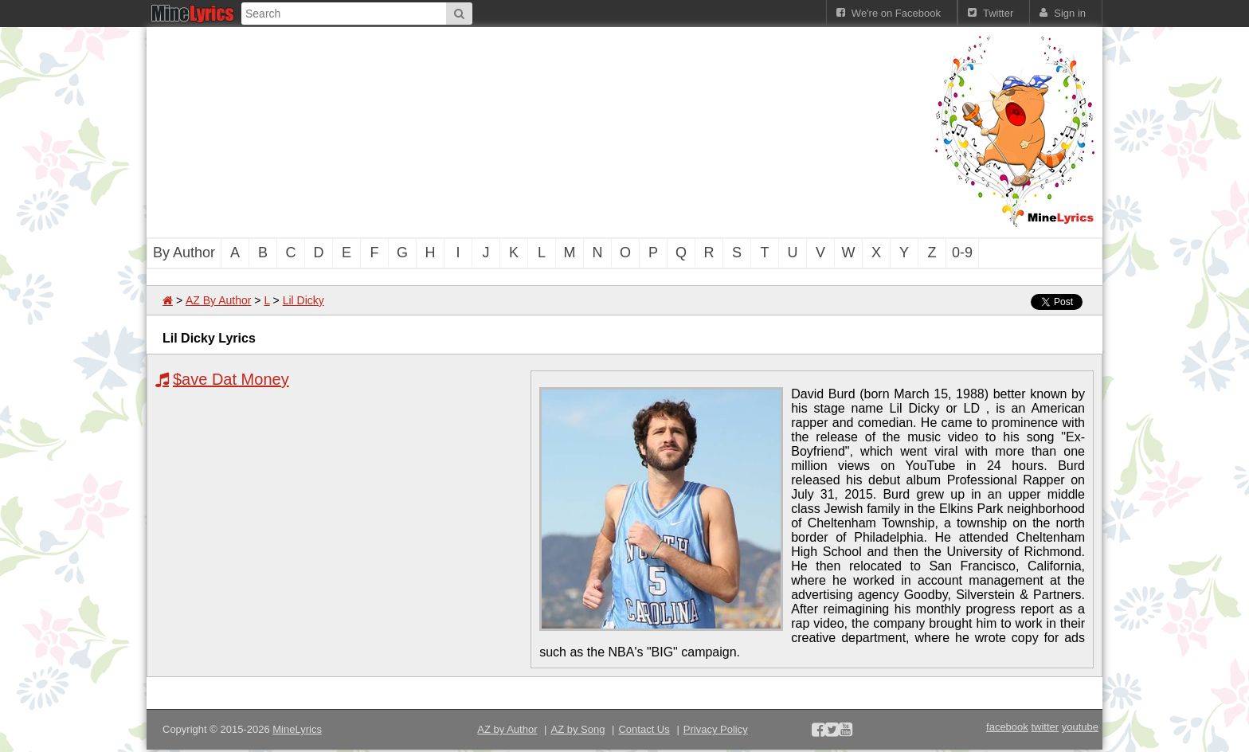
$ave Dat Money (231, 379)
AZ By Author (218, 300)
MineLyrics (297, 729)
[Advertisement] (537, 130)
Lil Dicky (303, 300)
